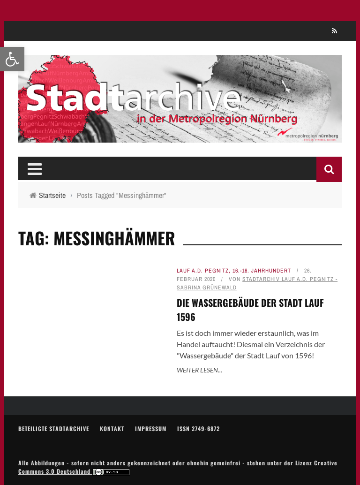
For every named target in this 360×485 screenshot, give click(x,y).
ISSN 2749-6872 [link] (198, 428)
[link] (12, 59)
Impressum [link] (150, 428)
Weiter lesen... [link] (199, 370)
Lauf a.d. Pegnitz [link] (203, 270)
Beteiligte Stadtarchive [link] (53, 428)
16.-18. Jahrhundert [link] (261, 270)
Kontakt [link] (112, 428)
